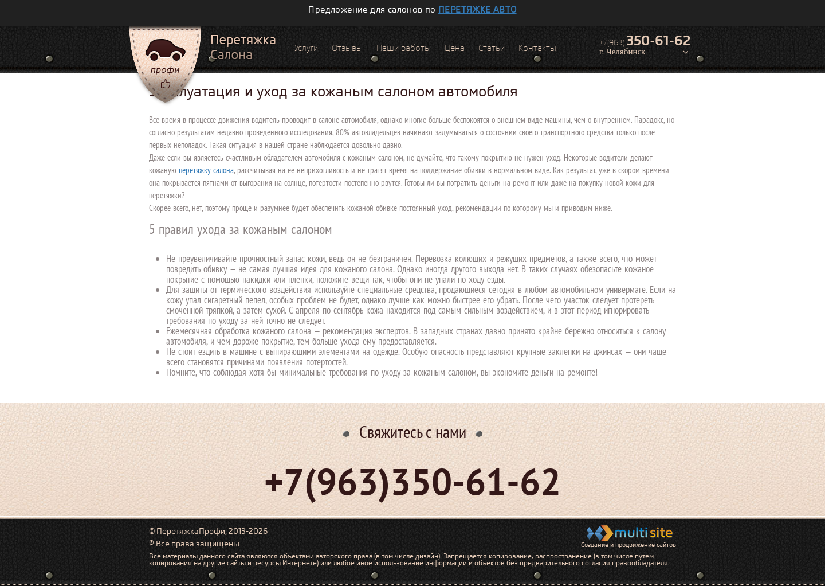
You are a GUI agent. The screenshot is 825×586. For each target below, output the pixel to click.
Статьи (491, 48)
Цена (455, 48)
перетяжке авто (477, 10)
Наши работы (403, 48)
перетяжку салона (206, 170)
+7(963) (644, 41)
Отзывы (347, 48)
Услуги (306, 48)
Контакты (537, 48)
